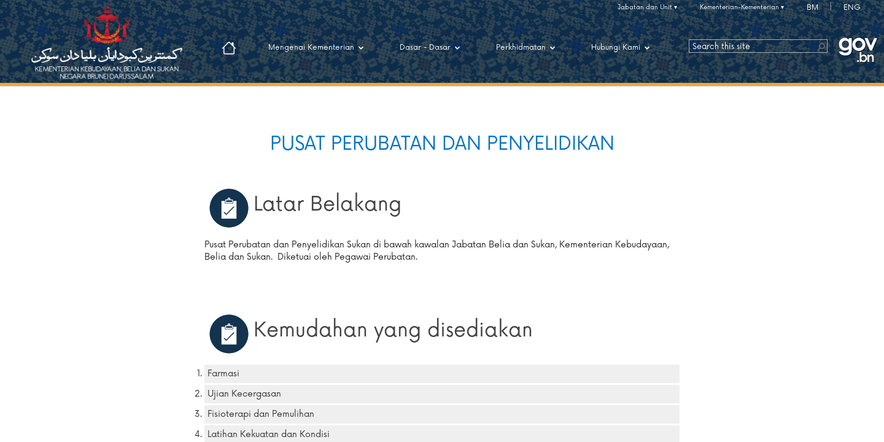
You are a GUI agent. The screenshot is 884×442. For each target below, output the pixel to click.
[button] (821, 46)
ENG (852, 7)
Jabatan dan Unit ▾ (647, 7)
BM (812, 7)
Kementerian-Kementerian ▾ (742, 7)
